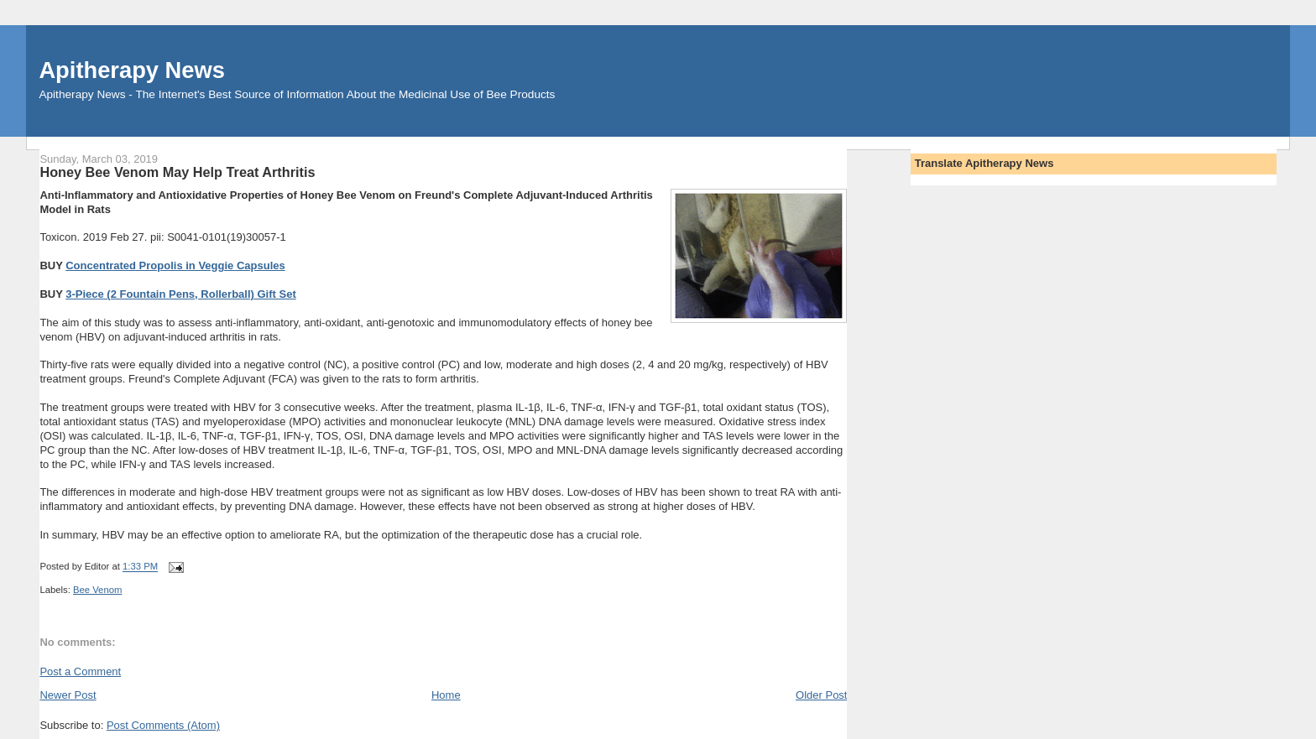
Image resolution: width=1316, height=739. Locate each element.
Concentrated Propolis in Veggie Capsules (175, 265)
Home (446, 695)
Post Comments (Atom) (163, 725)
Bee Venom (97, 590)
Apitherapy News (131, 70)
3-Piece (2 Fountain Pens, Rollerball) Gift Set (180, 294)
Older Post (821, 695)
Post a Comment (80, 671)
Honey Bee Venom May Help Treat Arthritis (177, 172)
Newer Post (67, 695)
